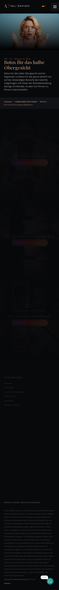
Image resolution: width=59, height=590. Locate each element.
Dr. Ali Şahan (9, 387)
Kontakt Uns (9, 401)
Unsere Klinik (9, 396)
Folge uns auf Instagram (29, 162)
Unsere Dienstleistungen (14, 392)
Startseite (8, 383)
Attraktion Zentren (11, 405)
